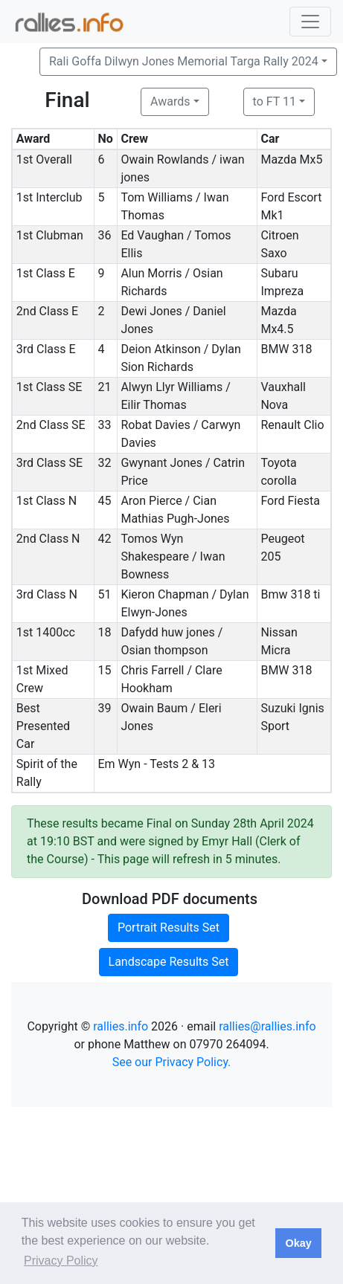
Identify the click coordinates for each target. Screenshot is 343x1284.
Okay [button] (298, 1243)
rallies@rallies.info (267, 1026)
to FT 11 (274, 101)
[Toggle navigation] (310, 21)
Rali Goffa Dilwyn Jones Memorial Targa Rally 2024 (183, 61)
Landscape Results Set (169, 962)
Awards (170, 101)
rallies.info (120, 1026)
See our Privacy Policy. (171, 1062)
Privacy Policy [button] (61, 1260)
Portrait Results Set (168, 927)
